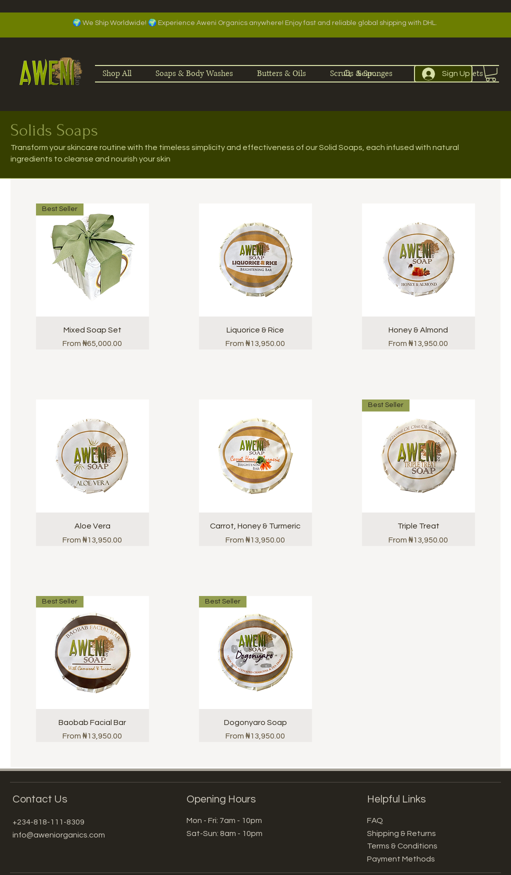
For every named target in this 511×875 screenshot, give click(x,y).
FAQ (375, 820)
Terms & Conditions (402, 846)
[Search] (369, 74)
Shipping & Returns (401, 834)
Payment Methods (401, 859)
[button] (490, 73)
